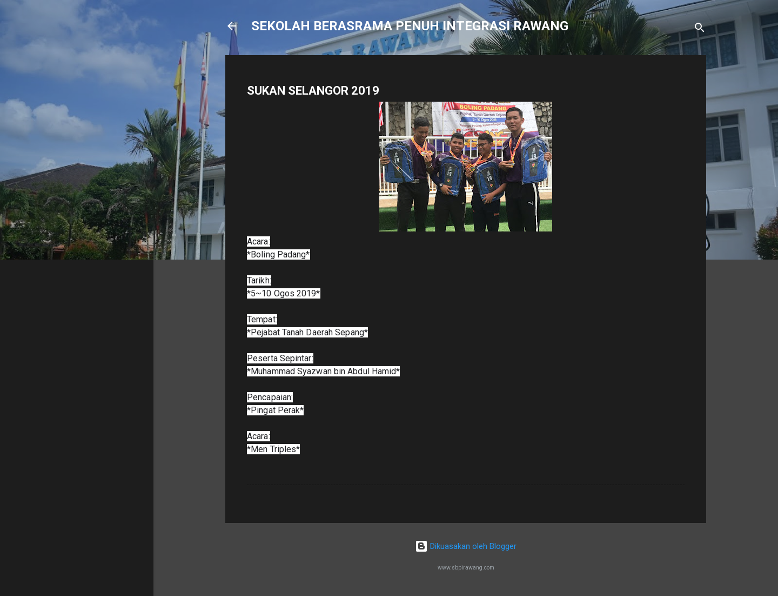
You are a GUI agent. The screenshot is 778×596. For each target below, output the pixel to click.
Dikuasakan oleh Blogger (466, 546)
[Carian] (699, 29)
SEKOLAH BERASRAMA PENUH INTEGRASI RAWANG (409, 26)
